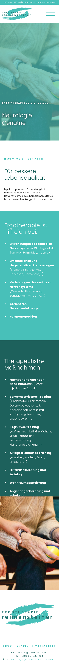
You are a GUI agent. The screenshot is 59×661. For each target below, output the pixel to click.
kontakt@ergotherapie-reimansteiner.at (39, 2)
